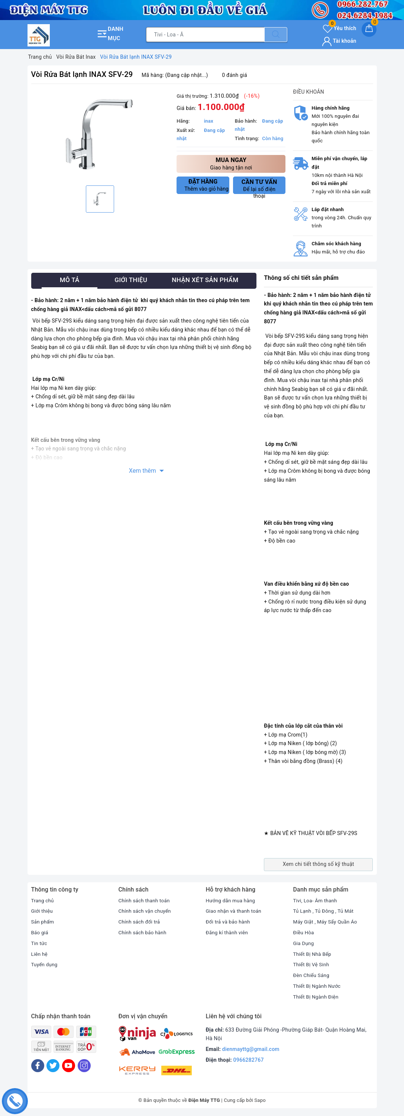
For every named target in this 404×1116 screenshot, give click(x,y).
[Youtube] (68, 1065)
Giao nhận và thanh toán (235, 911)
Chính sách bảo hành (144, 932)
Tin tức (39, 943)
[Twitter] (52, 1065)
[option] (100, 135)
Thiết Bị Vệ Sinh (312, 964)
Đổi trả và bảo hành (229, 922)
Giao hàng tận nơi (231, 163)
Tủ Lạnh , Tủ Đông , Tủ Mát (324, 911)
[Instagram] (84, 1065)
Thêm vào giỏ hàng (206, 185)
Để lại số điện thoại (259, 186)
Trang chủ (43, 900)
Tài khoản (339, 41)
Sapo (260, 1100)
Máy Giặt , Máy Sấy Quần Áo (326, 922)
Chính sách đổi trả (140, 922)
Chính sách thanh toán (145, 900)
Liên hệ (39, 954)
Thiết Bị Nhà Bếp (313, 954)
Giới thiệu (42, 911)
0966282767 (248, 1060)
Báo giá (40, 932)
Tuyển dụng (45, 964)
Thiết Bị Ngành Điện (317, 997)
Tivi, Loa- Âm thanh (316, 900)
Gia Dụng (304, 943)
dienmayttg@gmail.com (250, 1049)
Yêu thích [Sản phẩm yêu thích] (339, 28)
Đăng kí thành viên (228, 932)
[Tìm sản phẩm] (205, 34)
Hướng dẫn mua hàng (232, 900)
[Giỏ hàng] (369, 29)
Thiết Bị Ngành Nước (318, 986)
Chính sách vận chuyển (146, 911)
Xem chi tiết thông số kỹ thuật (318, 864)
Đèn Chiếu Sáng (312, 975)
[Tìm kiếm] (275, 34)
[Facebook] (37, 1065)
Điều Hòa (304, 932)
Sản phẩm (43, 922)
